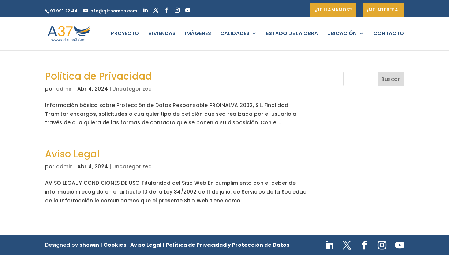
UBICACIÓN (342, 34)
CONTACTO (388, 34)
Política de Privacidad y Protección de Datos (227, 245)
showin (89, 245)
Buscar (390, 79)
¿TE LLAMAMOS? (333, 10)
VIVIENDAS (162, 34)
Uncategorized (132, 88)
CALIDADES (235, 34)
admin (64, 88)
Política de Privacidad (98, 76)
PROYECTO (125, 34)
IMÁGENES (198, 34)
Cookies (115, 245)
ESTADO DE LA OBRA (292, 34)
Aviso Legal (72, 154)
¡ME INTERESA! (383, 10)
